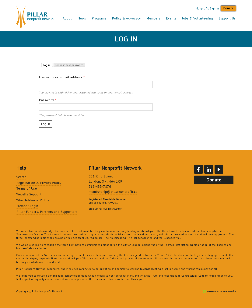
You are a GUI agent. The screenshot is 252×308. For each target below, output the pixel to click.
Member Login (27, 206)
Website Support (28, 194)
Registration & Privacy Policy (38, 182)
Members (153, 18)
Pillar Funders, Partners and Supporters (46, 211)
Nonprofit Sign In (207, 8)
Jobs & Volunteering (197, 18)
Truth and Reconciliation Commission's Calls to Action (183, 275)
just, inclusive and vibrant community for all (190, 269)
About (67, 18)
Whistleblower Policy (32, 200)
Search (21, 177)
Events (171, 18)
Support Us (227, 18)
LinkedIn (208, 169)
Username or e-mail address (62, 77)
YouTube (219, 169)
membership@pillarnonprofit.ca (113, 191)
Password (47, 100)
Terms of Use (26, 188)
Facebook (198, 169)
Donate (228, 8)
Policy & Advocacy (126, 18)
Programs (99, 18)
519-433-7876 (100, 186)
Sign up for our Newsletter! (106, 208)
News (82, 18)
